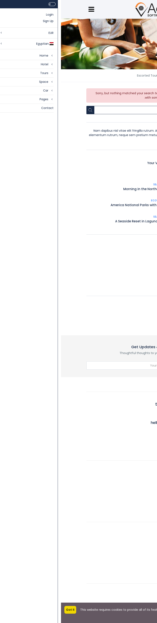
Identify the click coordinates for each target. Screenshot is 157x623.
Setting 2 (125, 598)
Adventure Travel (110, 243)
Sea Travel (124, 158)
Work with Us (122, 494)
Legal (128, 537)
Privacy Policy (122, 566)
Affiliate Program (119, 556)
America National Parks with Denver (79, 205)
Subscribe (120, 366)
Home (127, 75)
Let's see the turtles (116, 174)
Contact (125, 546)
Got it (9, 610)
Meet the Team (120, 504)
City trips (116, 277)
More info (147, 614)
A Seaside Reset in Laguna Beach (81, 221)
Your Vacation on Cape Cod (109, 163)
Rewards (126, 485)
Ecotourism (99, 200)
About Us (125, 466)
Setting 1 (126, 589)
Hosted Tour (113, 268)
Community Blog (119, 475)
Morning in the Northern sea (85, 189)
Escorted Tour (112, 285)
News (110, 75)
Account (125, 527)
